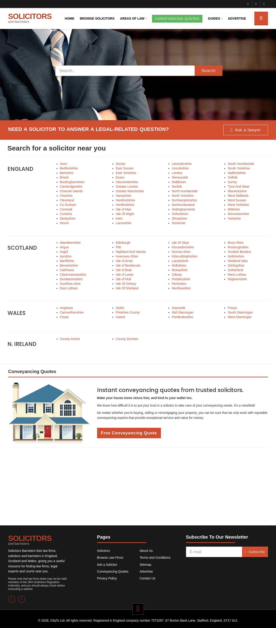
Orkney (177, 274)
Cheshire (66, 195)
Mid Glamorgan (183, 312)
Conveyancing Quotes (113, 571)
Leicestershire (182, 164)
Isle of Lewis (124, 274)
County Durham (127, 339)
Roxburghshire (238, 247)
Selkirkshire (236, 256)
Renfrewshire (181, 288)
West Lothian (237, 274)
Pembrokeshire (182, 317)
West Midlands (238, 195)
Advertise (237, 18)
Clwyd (64, 317)
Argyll (64, 252)
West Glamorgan (240, 317)
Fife (118, 247)
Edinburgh (123, 242)
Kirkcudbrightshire (184, 256)
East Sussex (125, 168)
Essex (120, 177)
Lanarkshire (180, 261)
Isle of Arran (124, 261)
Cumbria (66, 214)
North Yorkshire (183, 195)
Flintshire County (128, 312)
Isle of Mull (123, 279)
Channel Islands (71, 191)
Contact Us (147, 578)
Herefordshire (125, 200)
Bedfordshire (69, 168)
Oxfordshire (180, 214)
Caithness (67, 270)
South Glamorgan (240, 312)
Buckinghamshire (72, 182)
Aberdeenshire (70, 242)
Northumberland (183, 205)
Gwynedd (178, 308)
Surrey (232, 182)
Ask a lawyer (245, 130)
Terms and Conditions (155, 557)
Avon (63, 164)
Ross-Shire (235, 242)
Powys (232, 308)
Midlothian (179, 265)
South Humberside (241, 164)
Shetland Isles (238, 261)
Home (69, 18)
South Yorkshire (239, 168)
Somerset (179, 223)
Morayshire (180, 270)
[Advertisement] (138, 484)
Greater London (127, 186)
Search (208, 70)
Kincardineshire (183, 247)
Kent (119, 218)
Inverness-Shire (127, 256)
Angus (64, 247)
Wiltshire (234, 209)
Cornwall (66, 209)
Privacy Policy (107, 578)
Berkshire (66, 173)
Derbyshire (67, 218)
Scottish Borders (239, 252)
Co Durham (68, 205)
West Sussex (237, 200)
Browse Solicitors (97, 18)
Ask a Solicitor (107, 564)
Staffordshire (237, 173)
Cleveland (67, 200)
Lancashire (124, 223)
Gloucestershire (127, 182)
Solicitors (103, 551)
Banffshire (67, 261)
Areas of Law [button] (132, 18)
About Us (146, 551)
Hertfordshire (125, 205)
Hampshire (123, 195)
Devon (64, 223)
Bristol (64, 177)
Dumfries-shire (70, 283)
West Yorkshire (238, 205)
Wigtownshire (237, 279)
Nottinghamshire (183, 209)
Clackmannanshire (73, 274)
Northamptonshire (184, 200)
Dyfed (120, 308)
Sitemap (145, 564)
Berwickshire (69, 265)
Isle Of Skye (180, 242)
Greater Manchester (130, 191)
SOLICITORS (30, 17)
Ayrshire (66, 256)
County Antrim (70, 339)
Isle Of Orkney (126, 283)
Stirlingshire (236, 265)
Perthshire (179, 283)
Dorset (120, 164)
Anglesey (66, 308)
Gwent (120, 317)
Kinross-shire (181, 252)
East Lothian (69, 288)
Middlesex (179, 182)
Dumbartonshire (71, 279)
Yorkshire (234, 218)
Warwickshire (237, 191)
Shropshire (179, 218)
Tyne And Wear (238, 186)
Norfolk (177, 186)
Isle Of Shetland (127, 288)
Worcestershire (238, 214)
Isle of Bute (124, 270)
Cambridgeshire (71, 186)
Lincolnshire (180, 168)
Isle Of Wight (125, 214)
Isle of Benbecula (128, 265)
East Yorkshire (126, 173)
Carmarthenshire (72, 312)
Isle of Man (123, 209)
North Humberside (185, 191)
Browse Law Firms (110, 557)
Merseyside (180, 177)
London (177, 173)
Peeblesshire (181, 279)
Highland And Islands (131, 252)
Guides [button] (214, 18)
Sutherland (235, 270)
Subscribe (255, 552)
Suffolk (232, 177)
